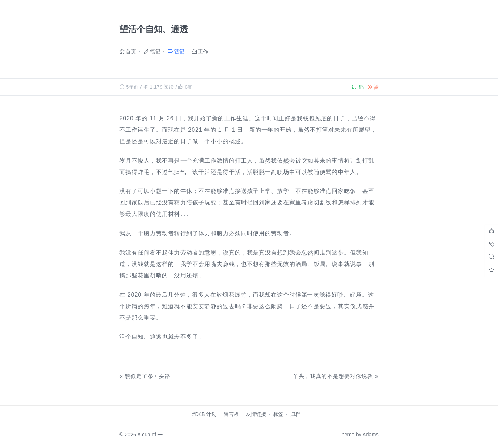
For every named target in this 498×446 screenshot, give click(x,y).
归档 (295, 414)
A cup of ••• (150, 434)
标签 (278, 414)
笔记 (155, 51)
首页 (130, 51)
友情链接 (256, 414)
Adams (371, 434)
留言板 (231, 414)
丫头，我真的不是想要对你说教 (333, 376)
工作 (203, 51)
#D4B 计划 (204, 414)
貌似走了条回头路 (148, 376)
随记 (179, 51)
